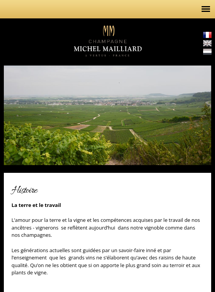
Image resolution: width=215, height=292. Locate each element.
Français (207, 35)
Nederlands (207, 52)
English (207, 43)
